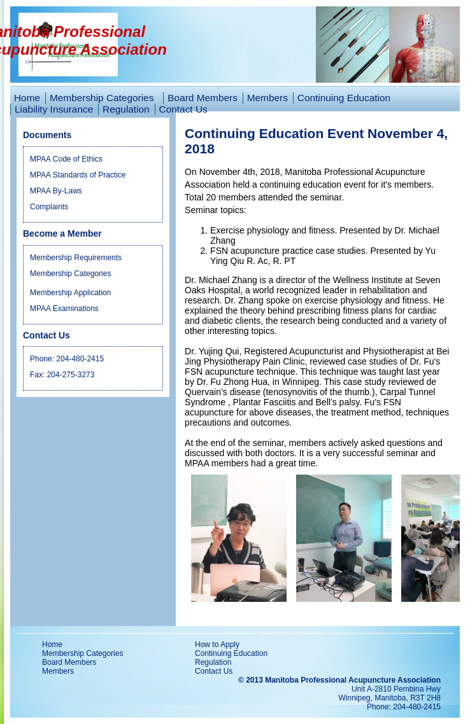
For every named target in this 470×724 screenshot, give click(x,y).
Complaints (49, 206)
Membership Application (70, 292)
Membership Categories (70, 273)
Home (27, 97)
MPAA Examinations (64, 308)
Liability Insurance (54, 109)
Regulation (126, 109)
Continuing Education (343, 97)
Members (267, 97)
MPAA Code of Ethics (66, 159)
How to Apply (217, 644)
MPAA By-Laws (56, 190)
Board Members (202, 97)
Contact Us (183, 109)
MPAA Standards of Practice (78, 175)
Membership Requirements (76, 257)
